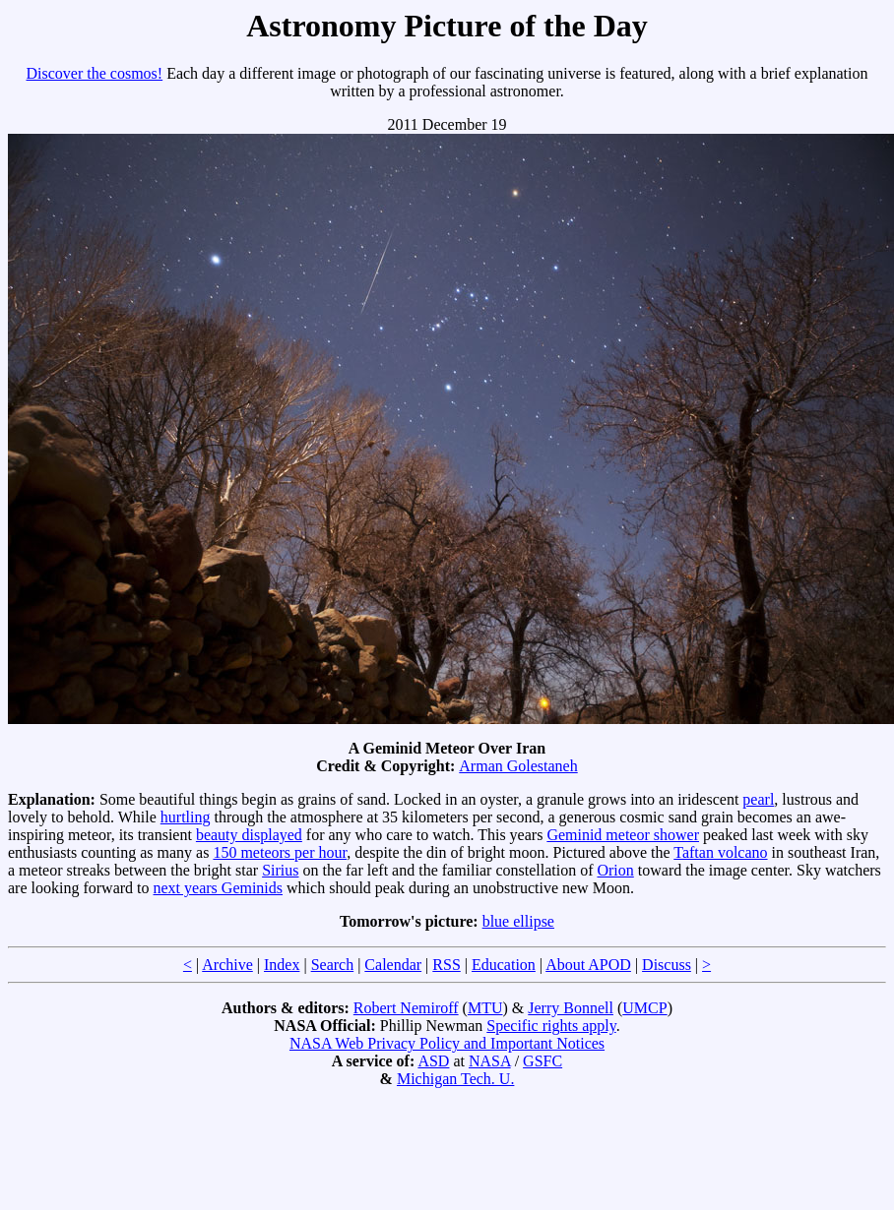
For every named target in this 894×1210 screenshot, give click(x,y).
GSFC (542, 1061)
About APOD (588, 964)
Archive (227, 964)
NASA (490, 1061)
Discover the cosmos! (95, 73)
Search (332, 964)
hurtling (185, 817)
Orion (615, 870)
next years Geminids (219, 887)
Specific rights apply (550, 1025)
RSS (446, 964)
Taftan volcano (720, 852)
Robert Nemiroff (406, 1007)
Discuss (666, 964)
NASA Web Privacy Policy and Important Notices (447, 1043)
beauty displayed (249, 834)
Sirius (280, 870)
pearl (758, 799)
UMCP (644, 1007)
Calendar (392, 964)
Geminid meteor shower (622, 834)
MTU (485, 1007)
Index (281, 964)
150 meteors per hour (280, 852)
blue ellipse (518, 921)
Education (504, 964)
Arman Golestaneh (518, 765)
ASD (433, 1061)
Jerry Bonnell (570, 1007)
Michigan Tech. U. (455, 1078)
